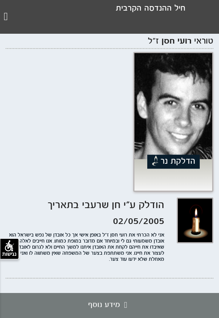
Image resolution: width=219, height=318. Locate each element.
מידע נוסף (109, 305)
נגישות (9, 248)
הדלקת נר (177, 161)
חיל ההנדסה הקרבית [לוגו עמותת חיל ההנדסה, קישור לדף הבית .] (150, 9)
